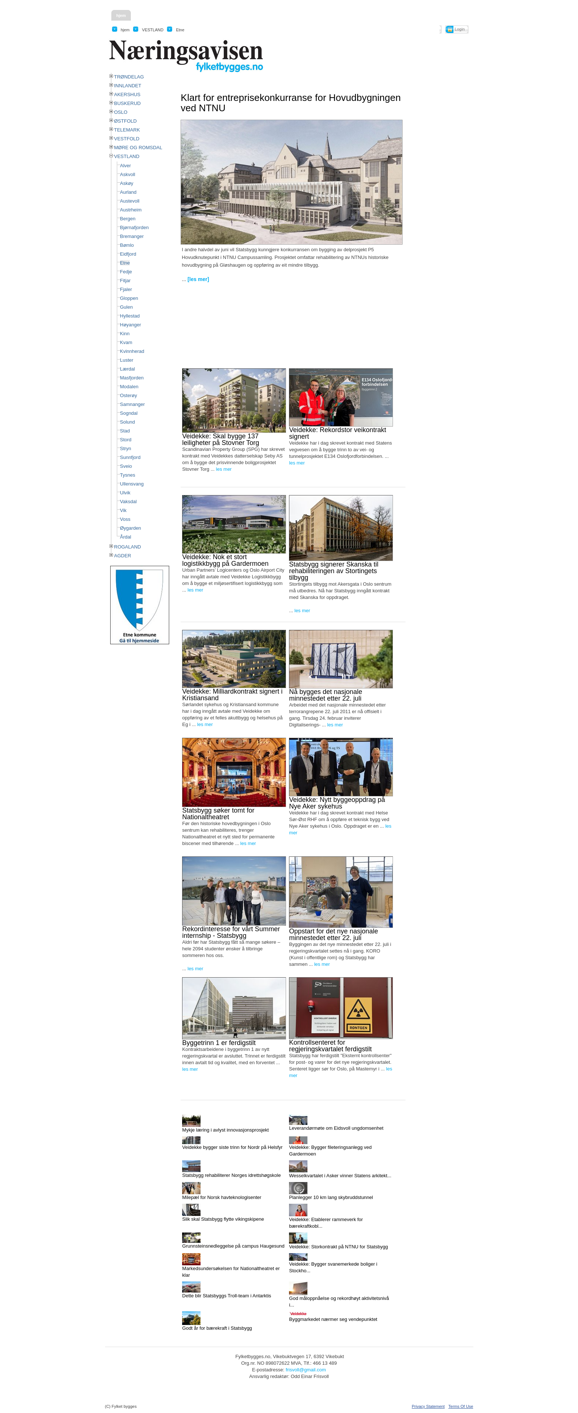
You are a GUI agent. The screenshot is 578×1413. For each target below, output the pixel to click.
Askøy (126, 183)
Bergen (128, 218)
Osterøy (128, 395)
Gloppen (129, 298)
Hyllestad (130, 316)
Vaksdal (128, 501)
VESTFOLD (127, 138)
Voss (125, 519)
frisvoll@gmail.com (306, 1369)
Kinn (125, 333)
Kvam (126, 342)
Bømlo (127, 245)
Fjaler (126, 289)
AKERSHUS (127, 94)
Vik (123, 510)
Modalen (129, 386)
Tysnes (127, 475)
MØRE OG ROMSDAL (138, 147)
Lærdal (127, 369)
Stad (125, 431)
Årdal (125, 537)
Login (460, 29)
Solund (127, 422)
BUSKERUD (127, 103)
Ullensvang (132, 484)
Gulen (126, 307)
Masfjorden (132, 378)
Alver (125, 165)
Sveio (126, 466)
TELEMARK (127, 130)
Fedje (126, 271)
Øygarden (130, 528)
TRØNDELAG (129, 77)
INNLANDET (128, 85)
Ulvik (125, 492)
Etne (125, 263)
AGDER (122, 555)
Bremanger (132, 236)
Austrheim (131, 210)
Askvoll (127, 174)
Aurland (128, 192)
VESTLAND (127, 156)
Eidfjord (128, 254)
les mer (224, 469)
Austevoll (130, 201)
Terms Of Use (460, 1406)
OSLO (121, 112)
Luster (126, 360)
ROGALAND (127, 547)
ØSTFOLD (125, 121)
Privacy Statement (428, 1406)
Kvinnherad (132, 351)
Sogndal (129, 413)
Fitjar (125, 280)
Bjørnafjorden (134, 227)
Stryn (125, 448)
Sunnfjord (130, 457)
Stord (126, 439)
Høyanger (130, 324)
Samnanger (132, 404)
